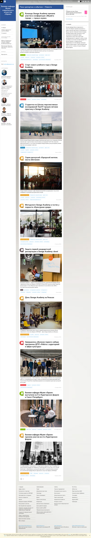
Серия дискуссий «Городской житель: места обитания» (41, 158)
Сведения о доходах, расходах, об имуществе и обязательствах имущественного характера (26, 509)
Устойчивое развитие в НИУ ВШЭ (26, 493)
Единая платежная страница (24, 518)
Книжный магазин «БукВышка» (78, 493)
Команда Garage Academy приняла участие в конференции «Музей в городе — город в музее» (40, 15)
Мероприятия (4, 54)
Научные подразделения (59, 489)
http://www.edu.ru (58, 525)
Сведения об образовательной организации (25, 513)
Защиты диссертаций (58, 497)
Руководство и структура (24, 491)
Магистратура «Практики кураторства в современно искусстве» (7, 47)
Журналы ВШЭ (75, 499)
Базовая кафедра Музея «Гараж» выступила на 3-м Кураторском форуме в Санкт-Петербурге (42, 394)
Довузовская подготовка (42, 491)
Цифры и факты (22, 489)
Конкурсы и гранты (58, 501)
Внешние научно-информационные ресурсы (61, 504)
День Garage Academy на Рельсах (39, 297)
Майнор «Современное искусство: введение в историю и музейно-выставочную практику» (6, 42)
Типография (74, 495)
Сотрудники (4, 33)
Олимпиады (39, 493)
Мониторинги (57, 493)
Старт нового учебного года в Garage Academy (41, 65)
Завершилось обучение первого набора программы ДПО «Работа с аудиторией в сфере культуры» (42, 344)
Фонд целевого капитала (24, 503)
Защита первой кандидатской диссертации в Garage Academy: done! (41, 250)
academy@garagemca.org (9, 64)
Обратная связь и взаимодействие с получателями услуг (44, 512)
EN (80, 1)
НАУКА (56, 487)
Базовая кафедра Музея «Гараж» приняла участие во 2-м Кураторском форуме (41, 436)
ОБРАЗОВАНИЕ (40, 487)
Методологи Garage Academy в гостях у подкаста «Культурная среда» (42, 205)
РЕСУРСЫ (74, 487)
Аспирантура (39, 501)
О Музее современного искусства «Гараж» (6, 30)
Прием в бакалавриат (41, 495)
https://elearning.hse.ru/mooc (78, 525)
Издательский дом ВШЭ (77, 491)
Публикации (69, 6)
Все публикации (69, 19)
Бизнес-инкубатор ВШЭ (41, 507)
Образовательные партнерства (43, 509)
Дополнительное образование (43, 503)
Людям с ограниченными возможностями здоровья (24, 516)
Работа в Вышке (22, 520)
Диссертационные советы (59, 495)
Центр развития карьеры (42, 505)
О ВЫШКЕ (21, 487)
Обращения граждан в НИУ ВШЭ (25, 501)
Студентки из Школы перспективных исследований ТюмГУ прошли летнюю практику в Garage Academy (41, 106)
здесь (69, 534)
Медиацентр (74, 497)
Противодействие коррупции (25, 505)
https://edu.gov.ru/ (40, 525)
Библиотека (74, 489)
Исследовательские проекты (60, 491)
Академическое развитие (59, 499)
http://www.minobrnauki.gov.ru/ (25, 525)
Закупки (20, 499)
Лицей (38, 489)
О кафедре (3, 27)
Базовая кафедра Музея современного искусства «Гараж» (8, 10)
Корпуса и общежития (23, 497)
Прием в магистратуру (41, 499)
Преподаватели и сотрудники (25, 495)
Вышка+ (38, 497)
